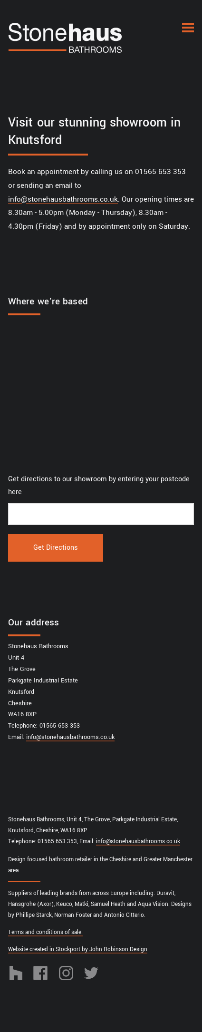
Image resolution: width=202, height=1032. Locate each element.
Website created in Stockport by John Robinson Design (77, 949)
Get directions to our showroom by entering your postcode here (99, 485)
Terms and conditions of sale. (45, 932)
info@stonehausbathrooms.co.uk (63, 199)
